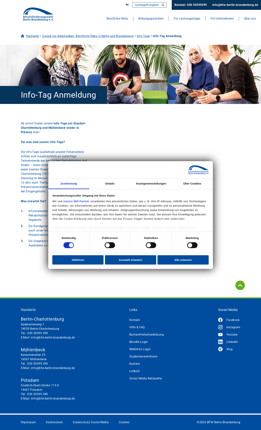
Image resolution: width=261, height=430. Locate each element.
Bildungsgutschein (151, 18)
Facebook (233, 320)
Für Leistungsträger (187, 18)
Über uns (250, 18)
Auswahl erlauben (130, 259)
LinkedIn (232, 342)
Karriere (134, 364)
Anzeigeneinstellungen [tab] (151, 183)
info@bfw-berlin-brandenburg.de (235, 5)
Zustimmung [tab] (69, 183)
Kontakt (134, 320)
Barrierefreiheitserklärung (146, 334)
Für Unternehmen (222, 18)
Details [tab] (109, 183)
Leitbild (134, 371)
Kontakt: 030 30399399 (190, 5)
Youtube (232, 334)
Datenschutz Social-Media (91, 422)
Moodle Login (138, 342)
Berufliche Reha (117, 18)
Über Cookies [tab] (192, 183)
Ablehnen (78, 259)
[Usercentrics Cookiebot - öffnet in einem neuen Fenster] (193, 169)
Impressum (28, 422)
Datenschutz (54, 422)
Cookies (124, 422)
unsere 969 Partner (76, 201)
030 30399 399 (37, 333)
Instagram (233, 327)
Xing (229, 349)
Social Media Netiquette (145, 378)
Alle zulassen (183, 259)
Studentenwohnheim (143, 356)
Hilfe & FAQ (137, 327)
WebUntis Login (140, 349)
